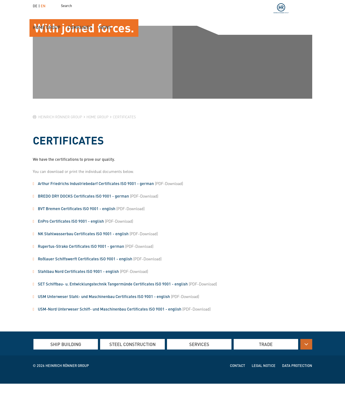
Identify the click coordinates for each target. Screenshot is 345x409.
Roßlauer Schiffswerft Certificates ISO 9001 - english (85, 283)
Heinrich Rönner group (67, 390)
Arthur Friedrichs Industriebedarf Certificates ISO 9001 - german (96, 208)
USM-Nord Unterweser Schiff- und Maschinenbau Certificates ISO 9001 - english (109, 334)
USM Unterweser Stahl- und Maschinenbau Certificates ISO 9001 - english (104, 321)
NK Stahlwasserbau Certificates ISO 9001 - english (83, 258)
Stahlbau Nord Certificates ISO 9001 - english (78, 296)
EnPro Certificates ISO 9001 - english (71, 246)
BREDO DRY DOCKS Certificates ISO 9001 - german (83, 221)
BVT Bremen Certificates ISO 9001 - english (76, 233)
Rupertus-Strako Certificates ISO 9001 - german (81, 271)
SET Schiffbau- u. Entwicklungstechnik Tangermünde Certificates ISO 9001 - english (113, 308)
